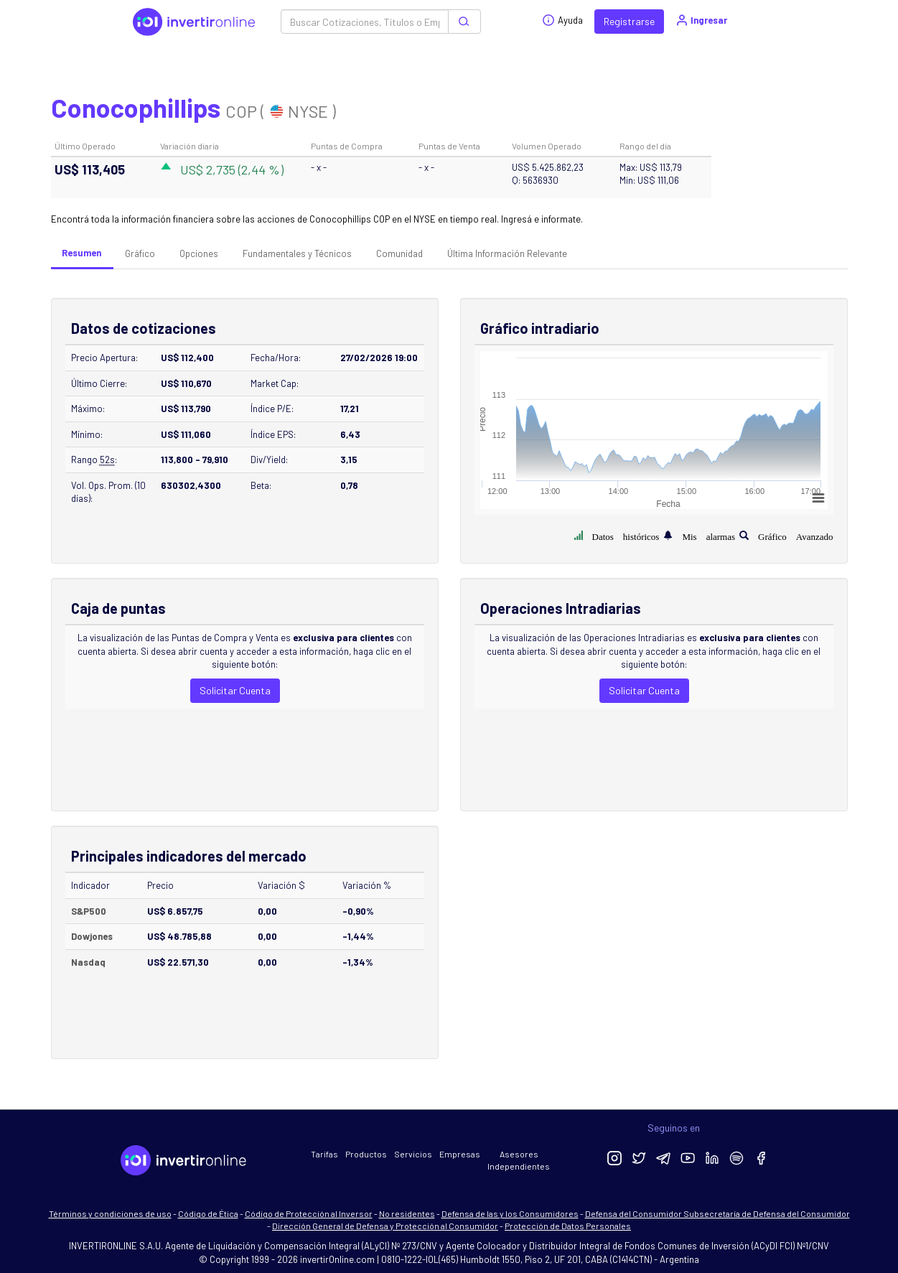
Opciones (198, 253)
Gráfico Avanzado (795, 535)
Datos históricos (626, 535)
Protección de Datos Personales (568, 1226)
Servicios (413, 1154)
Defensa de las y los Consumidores (510, 1213)
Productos (366, 1154)
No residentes (407, 1213)
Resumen (81, 252)
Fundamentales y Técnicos (297, 253)
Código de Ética (208, 1213)
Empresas (459, 1154)
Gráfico (140, 253)
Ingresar (701, 20)
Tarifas (324, 1154)
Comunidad (399, 253)
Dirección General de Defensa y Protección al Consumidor (385, 1226)
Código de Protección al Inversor (309, 1213)
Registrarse (629, 21)
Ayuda (562, 20)
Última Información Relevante (507, 253)
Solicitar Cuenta (235, 690)
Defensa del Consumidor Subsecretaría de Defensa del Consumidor (717, 1213)
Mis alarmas (708, 535)
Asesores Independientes (518, 1160)
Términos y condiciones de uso (110, 1213)
